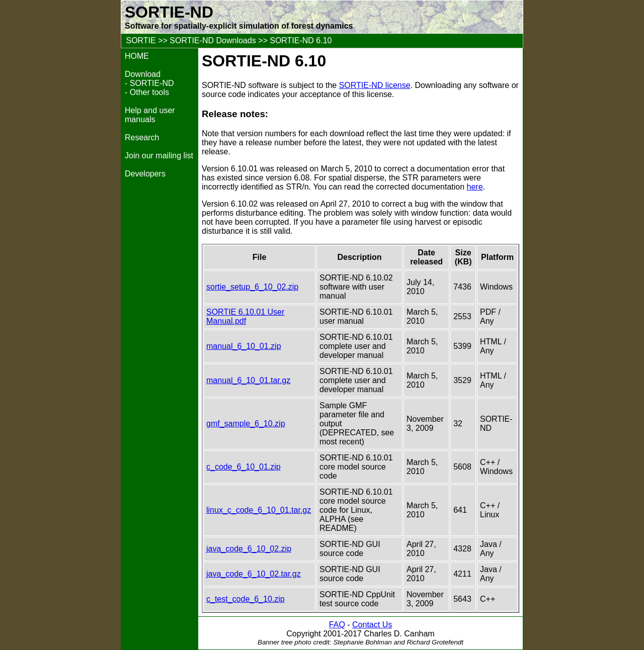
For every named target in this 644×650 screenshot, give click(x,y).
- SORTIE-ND (149, 83)
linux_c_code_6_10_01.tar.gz (258, 510)
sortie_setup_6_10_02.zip (252, 287)
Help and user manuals (150, 115)
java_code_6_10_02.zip (248, 548)
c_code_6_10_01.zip (243, 466)
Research (142, 137)
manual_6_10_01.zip (243, 346)
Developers (145, 173)
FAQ (337, 624)
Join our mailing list (159, 155)
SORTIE (140, 40)
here (475, 186)
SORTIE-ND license (375, 85)
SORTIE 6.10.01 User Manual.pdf (245, 316)
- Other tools (147, 92)
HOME (137, 56)
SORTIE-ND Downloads (213, 40)
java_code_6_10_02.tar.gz (253, 574)
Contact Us (372, 624)
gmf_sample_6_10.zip (245, 423)
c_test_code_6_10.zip (245, 599)
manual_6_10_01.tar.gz (248, 380)
